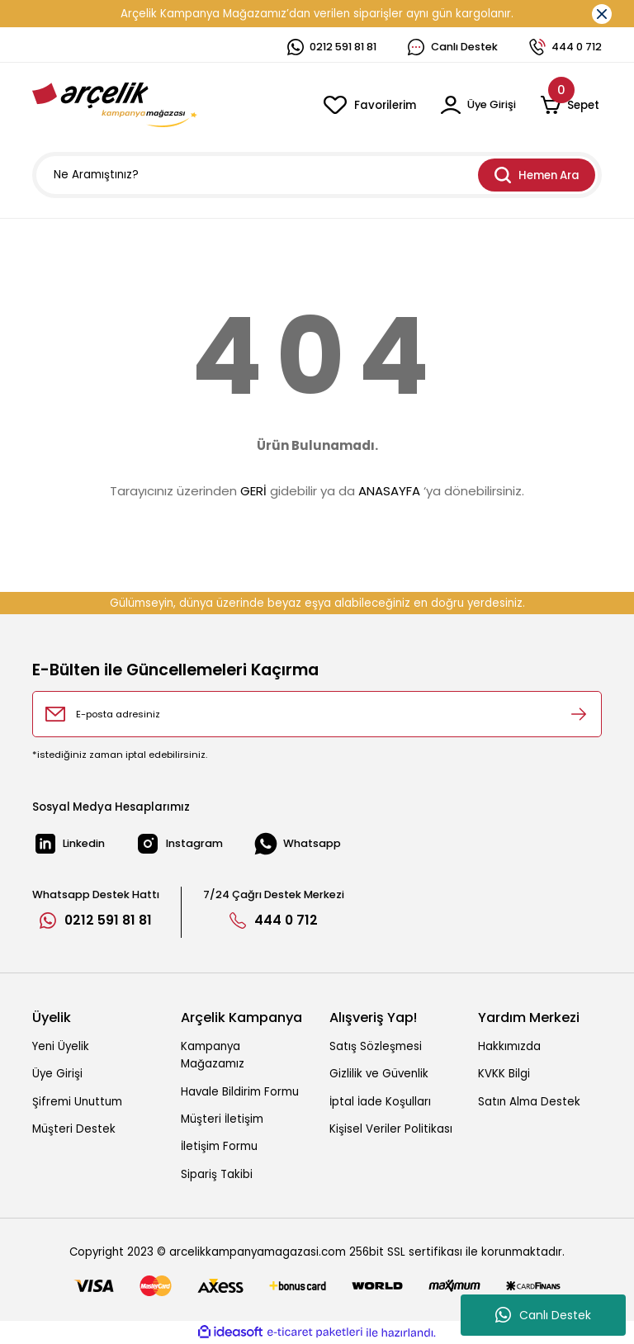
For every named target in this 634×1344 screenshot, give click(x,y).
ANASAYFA (389, 490)
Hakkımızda (509, 1046)
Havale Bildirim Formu (240, 1092)
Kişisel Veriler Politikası (390, 1129)
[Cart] (571, 105)
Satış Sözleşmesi (375, 1046)
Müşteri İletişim (222, 1119)
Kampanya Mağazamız (212, 1055)
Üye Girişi (57, 1073)
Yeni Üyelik (60, 1046)
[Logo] (114, 105)
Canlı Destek (543, 1315)
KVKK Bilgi (504, 1073)
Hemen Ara (537, 175)
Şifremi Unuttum (77, 1102)
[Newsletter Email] (317, 714)
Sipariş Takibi (217, 1174)
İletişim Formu (219, 1146)
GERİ (253, 490)
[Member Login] (476, 105)
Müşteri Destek (74, 1129)
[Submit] (579, 714)
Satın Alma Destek (529, 1102)
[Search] (317, 175)
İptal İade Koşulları (380, 1102)
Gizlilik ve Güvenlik (378, 1073)
